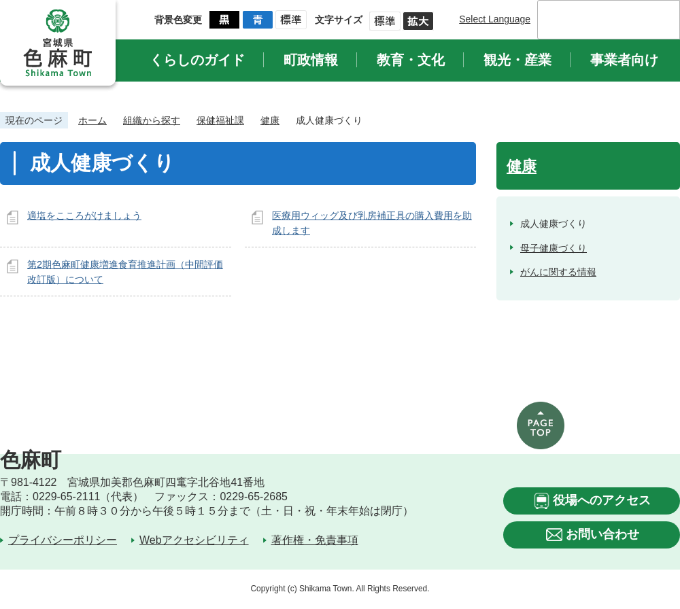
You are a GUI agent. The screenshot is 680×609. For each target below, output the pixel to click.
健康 (269, 120)
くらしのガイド (197, 59)
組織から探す (151, 120)
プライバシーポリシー (62, 540)
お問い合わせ (602, 534)
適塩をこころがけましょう (84, 215)
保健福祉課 (220, 120)
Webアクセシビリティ (194, 540)
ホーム (92, 120)
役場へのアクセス (602, 500)
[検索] (594, 19)
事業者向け (624, 59)
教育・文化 (411, 59)
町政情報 (311, 59)
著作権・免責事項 (314, 540)
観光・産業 (517, 59)
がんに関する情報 (558, 271)
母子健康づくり (553, 248)
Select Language (494, 19)
